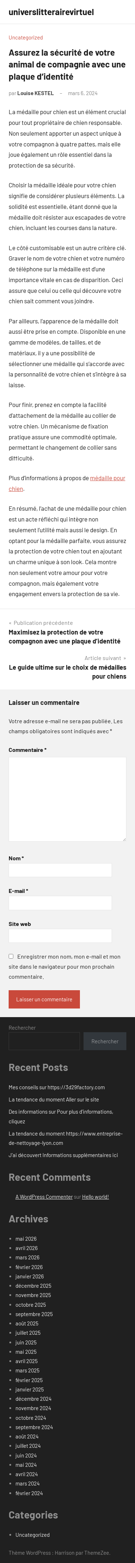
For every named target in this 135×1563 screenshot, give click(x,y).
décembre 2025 (33, 1285)
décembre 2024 (33, 1398)
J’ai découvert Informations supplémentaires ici (63, 1155)
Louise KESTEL (35, 93)
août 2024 (27, 1436)
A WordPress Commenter (44, 1196)
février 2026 (29, 1267)
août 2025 (27, 1323)
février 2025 (29, 1380)
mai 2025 (26, 1351)
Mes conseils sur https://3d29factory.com (57, 1087)
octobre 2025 (30, 1304)
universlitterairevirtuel (51, 11)
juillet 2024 (28, 1445)
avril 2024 (26, 1474)
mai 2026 (26, 1238)
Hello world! (95, 1196)
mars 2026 (27, 1257)
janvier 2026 (29, 1276)
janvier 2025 (29, 1389)
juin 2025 (26, 1342)
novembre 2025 (33, 1295)
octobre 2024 (30, 1417)
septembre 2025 (34, 1314)
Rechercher (22, 1027)
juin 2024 (26, 1455)
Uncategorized (26, 37)
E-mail (18, 890)
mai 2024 (26, 1464)
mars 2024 (27, 1483)
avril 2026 (26, 1248)
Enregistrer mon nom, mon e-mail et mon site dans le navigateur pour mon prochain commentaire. (65, 966)
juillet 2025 (28, 1332)
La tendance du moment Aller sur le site (54, 1099)
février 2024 (29, 1493)
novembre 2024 (33, 1408)
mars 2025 (27, 1370)
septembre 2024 (34, 1427)
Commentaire (27, 749)
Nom (16, 858)
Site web (20, 923)
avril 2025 (26, 1361)
